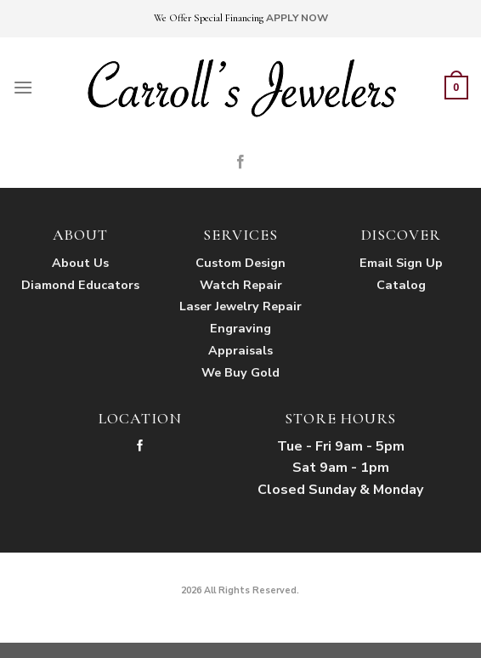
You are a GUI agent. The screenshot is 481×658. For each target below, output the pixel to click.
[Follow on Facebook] (240, 162)
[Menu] (23, 87)
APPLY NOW (297, 18)
